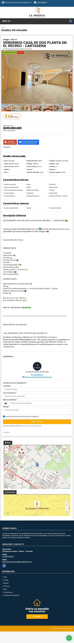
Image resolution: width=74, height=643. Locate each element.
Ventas (5, 580)
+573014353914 (42, 2)
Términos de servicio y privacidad (31, 426)
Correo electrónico (10, 393)
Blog (5, 589)
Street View (12, 116)
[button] (71, 52)
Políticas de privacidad (11, 595)
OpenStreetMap (65, 488)
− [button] (6, 451)
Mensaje (6, 406)
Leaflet (53, 488)
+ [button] (6, 448)
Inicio (3, 27)
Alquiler (6, 583)
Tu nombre (7, 386)
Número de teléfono (10, 400)
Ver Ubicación (31, 508)
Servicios (6, 586)
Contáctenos (8, 592)
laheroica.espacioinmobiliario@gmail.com (38, 377)
